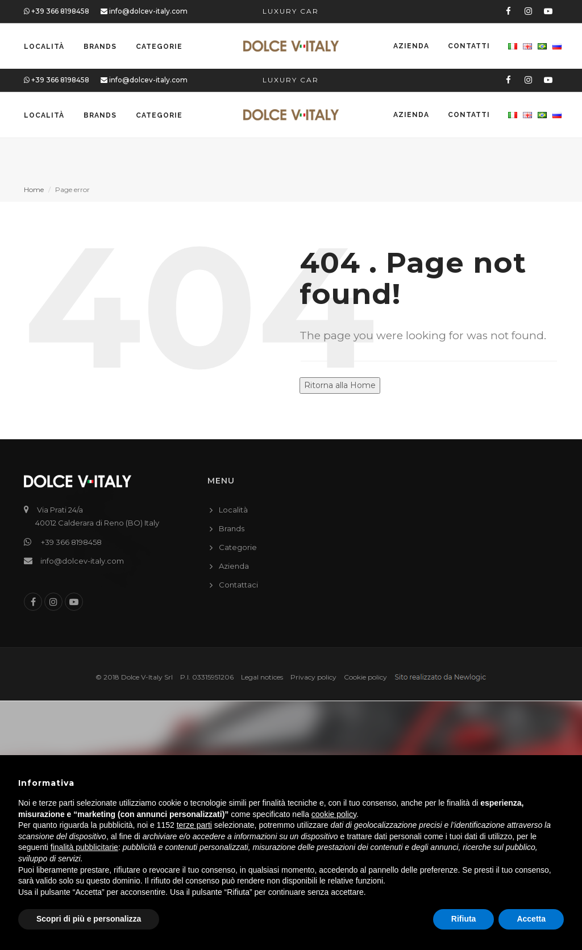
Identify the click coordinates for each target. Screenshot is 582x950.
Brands (100, 47)
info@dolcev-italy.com (144, 11)
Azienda (409, 47)
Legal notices (262, 677)
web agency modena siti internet (440, 677)
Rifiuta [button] (463, 918)
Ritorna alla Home (340, 385)
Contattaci (238, 584)
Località (44, 47)
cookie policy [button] (333, 814)
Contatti (468, 47)
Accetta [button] (531, 918)
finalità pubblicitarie (84, 847)
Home (34, 189)
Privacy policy (313, 677)
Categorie (159, 47)
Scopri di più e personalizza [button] (88, 918)
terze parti (194, 825)
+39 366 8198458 (56, 11)
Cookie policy (365, 677)
